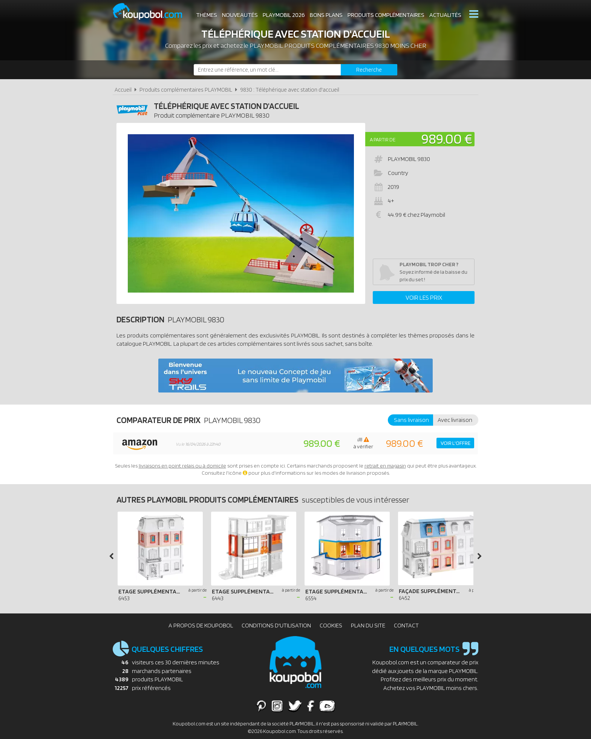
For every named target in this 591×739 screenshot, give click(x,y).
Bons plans (326, 14)
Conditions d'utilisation (276, 625)
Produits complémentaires (386, 14)
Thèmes (206, 14)
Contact (406, 625)
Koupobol (152, 11)
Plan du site (368, 625)
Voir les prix (424, 297)
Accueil (123, 89)
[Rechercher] (369, 69)
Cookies (331, 625)
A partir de (382, 139)
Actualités (445, 14)
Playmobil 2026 (284, 14)
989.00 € (446, 138)
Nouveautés (240, 14)
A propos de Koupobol (200, 625)
